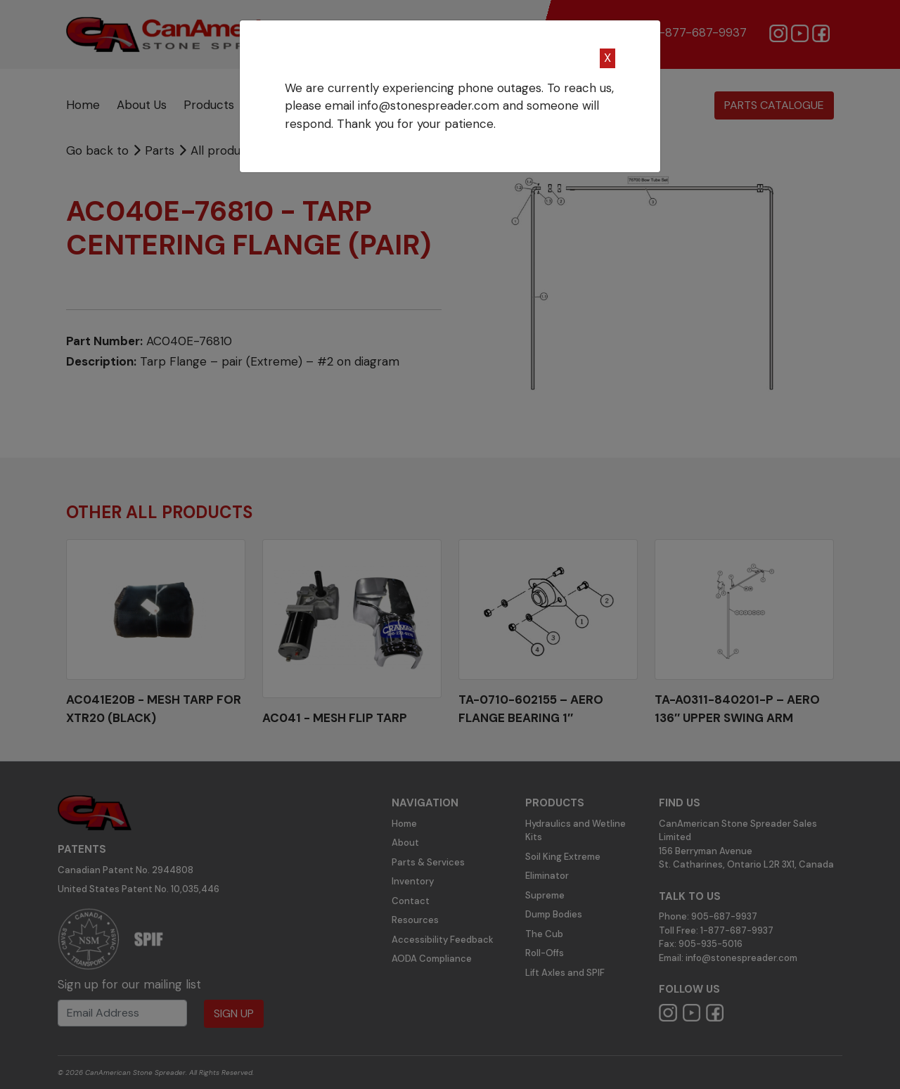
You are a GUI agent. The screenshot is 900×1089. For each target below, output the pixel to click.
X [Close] (607, 57)
